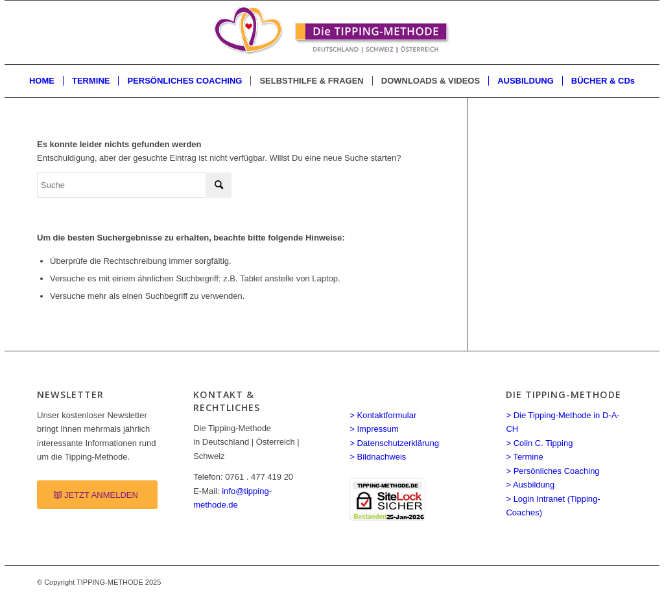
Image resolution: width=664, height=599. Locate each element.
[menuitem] (42, 81)
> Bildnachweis (378, 457)
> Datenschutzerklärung (394, 443)
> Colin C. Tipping (539, 443)
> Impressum (374, 429)
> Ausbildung (530, 484)
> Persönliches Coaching (552, 471)
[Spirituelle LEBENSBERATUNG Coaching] (332, 32)
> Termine (524, 457)
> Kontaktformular (383, 415)
